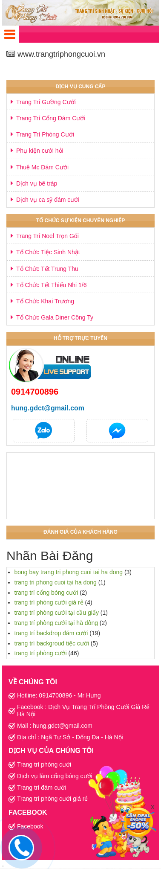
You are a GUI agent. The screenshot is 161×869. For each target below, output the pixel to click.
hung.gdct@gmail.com (47, 408)
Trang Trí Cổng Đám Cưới (50, 118)
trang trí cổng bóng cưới (46, 592)
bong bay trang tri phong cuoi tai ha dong (68, 572)
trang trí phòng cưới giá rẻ (48, 602)
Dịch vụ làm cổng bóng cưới (54, 776)
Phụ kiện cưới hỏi (39, 150)
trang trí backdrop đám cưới (51, 633)
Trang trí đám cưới (41, 787)
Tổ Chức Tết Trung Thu (47, 268)
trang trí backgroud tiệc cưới (51, 643)
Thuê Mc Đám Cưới (42, 167)
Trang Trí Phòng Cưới (45, 134)
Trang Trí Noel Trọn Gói (47, 236)
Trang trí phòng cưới (44, 764)
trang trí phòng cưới (40, 653)
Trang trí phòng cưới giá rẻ (52, 798)
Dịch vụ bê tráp (36, 183)
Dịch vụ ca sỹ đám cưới (47, 199)
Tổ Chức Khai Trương (45, 301)
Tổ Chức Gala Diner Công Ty (54, 317)
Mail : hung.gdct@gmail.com (54, 725)
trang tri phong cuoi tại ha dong (55, 582)
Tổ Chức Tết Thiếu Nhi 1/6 (51, 285)
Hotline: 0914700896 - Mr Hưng (59, 695)
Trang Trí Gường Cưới (46, 102)
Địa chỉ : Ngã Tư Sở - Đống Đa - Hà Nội (70, 737)
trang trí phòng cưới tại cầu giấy (56, 612)
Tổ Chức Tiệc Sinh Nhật (48, 252)
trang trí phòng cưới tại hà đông (56, 622)
